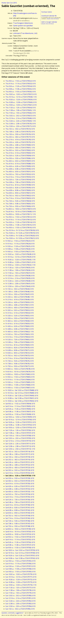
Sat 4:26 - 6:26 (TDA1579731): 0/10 (19, 486)
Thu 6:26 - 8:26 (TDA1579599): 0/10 (20, 188)
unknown (16, 33)
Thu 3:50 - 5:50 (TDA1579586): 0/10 (20, 158)
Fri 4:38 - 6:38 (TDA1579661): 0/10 (19, 329)
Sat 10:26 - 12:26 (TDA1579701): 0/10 (20, 422)
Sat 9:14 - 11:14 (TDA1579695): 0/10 (20, 406)
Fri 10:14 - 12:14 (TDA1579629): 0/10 (20, 257)
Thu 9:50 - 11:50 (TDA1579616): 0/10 (20, 227)
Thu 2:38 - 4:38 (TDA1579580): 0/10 (20, 145)
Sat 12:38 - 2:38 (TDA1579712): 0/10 (20, 446)
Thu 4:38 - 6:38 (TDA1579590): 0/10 (20, 169)
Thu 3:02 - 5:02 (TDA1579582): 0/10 (20, 150)
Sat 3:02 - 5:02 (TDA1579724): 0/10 (19, 470)
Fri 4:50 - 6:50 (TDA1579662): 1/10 (19, 332)
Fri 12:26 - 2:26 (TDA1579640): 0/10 (19, 281)
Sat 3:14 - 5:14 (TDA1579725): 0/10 (19, 473)
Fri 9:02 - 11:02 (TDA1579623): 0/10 (19, 241)
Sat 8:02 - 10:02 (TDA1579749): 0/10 (20, 529)
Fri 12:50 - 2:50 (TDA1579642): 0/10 (19, 286)
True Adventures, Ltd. (29, 33)
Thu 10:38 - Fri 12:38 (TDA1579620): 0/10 (22, 236)
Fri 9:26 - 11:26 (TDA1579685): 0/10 (19, 382)
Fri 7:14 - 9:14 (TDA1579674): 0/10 (19, 358)
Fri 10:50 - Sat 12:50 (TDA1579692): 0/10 (21, 401)
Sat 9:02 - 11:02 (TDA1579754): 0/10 (20, 537)
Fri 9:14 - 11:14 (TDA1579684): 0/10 (19, 379)
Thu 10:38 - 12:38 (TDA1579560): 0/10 (21, 102)
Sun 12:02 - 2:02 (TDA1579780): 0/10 (20, 595)
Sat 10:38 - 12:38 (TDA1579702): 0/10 (20, 425)
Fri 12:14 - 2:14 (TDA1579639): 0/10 (19, 278)
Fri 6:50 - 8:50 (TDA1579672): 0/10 (19, 353)
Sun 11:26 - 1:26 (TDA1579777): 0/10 (20, 588)
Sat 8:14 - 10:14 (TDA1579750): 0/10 (20, 532)
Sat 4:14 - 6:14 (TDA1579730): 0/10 (19, 483)
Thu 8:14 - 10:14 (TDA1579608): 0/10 (20, 211)
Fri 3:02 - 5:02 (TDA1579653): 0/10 (19, 310)
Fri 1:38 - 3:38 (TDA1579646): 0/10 (19, 292)
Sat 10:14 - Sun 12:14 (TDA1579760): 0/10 (22, 553)
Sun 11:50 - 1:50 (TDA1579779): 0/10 (20, 593)
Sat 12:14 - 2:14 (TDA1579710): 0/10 (20, 441)
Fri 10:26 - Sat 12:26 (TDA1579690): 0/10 (21, 395)
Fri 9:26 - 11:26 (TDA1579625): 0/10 (19, 246)
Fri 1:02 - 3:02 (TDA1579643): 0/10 (19, 289)
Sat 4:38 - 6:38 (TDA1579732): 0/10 (19, 489)
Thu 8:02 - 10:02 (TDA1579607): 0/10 (20, 209)
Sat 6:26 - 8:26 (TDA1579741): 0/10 (19, 507)
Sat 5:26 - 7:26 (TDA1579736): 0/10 (19, 500)
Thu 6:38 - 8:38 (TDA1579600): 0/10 (20, 190)
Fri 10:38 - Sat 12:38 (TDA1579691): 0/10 (21, 398)
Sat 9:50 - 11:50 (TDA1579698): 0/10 (20, 414)
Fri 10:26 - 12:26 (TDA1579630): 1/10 (20, 260)
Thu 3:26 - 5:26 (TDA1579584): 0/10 (20, 155)
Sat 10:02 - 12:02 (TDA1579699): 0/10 (20, 417)
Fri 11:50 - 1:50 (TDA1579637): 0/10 (19, 273)
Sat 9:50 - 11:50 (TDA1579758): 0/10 (20, 547)
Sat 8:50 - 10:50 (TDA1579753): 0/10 (20, 534)
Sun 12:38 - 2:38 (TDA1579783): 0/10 (20, 604)
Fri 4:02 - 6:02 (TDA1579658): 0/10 (19, 321)
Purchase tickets (46, 12)
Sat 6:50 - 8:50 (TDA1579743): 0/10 (19, 513)
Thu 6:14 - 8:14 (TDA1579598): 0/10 (20, 185)
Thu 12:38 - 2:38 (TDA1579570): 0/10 (20, 124)
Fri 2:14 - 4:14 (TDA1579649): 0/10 (19, 299)
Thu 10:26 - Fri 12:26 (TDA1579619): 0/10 (22, 233)
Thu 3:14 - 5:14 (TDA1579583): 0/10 (20, 153)
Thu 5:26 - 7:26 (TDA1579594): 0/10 (20, 180)
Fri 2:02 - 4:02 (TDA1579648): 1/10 (19, 297)
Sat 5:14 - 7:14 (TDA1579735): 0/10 (19, 497)
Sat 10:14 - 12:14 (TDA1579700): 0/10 (20, 420)
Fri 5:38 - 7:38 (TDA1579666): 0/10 (19, 342)
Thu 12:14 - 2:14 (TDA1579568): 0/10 (20, 118)
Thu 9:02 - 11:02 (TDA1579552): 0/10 (20, 81)
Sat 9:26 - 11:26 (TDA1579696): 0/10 (20, 409)
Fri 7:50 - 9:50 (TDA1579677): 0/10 (19, 366)
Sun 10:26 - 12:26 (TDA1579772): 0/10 (20, 579)
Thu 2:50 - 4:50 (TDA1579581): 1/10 (20, 148)
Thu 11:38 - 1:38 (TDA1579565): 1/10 (20, 110)
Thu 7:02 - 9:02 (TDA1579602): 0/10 (20, 195)
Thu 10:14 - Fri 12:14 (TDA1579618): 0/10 (22, 230)
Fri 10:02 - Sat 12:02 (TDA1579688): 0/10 (21, 390)
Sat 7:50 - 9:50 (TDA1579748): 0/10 (19, 526)
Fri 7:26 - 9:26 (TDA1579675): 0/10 (19, 361)
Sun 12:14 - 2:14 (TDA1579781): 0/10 (20, 598)
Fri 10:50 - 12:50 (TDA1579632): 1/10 (20, 265)
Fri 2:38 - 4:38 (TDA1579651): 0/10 (19, 305)
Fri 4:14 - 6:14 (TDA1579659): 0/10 (19, 323)
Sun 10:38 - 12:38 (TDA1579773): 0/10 (20, 582)
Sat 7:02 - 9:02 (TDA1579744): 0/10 (19, 516)
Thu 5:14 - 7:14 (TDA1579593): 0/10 (20, 177)
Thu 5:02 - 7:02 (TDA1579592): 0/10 (20, 174)
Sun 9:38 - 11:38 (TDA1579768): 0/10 (20, 569)
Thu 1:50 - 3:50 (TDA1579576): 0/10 (20, 134)
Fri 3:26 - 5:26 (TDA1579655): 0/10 (19, 316)
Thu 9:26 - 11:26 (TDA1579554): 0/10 (20, 86)
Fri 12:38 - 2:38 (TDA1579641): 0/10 (19, 283)
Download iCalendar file (49, 16)
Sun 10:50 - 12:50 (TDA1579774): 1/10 (20, 585)
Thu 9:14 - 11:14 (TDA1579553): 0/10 (20, 83)
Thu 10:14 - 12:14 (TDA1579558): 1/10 (21, 97)
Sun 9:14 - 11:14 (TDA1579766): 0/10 (20, 563)
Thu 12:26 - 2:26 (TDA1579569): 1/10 (20, 121)
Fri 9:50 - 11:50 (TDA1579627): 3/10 (19, 251)
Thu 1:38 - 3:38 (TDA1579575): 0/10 (20, 132)
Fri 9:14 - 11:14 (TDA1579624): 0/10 (19, 244)
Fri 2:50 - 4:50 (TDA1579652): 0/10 (19, 307)
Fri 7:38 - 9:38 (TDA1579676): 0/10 (19, 364)
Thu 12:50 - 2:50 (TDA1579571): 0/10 (20, 126)
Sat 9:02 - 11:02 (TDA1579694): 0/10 (20, 404)
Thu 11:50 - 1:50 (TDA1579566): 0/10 (20, 113)
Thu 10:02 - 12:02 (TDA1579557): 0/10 (21, 94)
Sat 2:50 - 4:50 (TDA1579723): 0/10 (19, 467)
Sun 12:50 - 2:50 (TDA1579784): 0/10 (20, 606)
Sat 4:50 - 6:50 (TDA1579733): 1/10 (19, 491)
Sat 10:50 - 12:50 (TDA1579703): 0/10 (20, 427)
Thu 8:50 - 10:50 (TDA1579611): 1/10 (20, 214)
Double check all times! (52, 18)
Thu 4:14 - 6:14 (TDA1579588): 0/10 (20, 164)
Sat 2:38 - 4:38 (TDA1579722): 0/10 (19, 465)
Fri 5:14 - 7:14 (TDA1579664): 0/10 (19, 337)
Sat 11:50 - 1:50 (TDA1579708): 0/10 (20, 435)
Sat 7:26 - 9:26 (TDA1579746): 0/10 (19, 521)
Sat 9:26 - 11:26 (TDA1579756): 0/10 (20, 542)
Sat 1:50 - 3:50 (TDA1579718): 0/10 (19, 457)
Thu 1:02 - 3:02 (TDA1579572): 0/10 (20, 129)
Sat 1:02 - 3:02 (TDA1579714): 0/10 (19, 451)
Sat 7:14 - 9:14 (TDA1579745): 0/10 (19, 518)
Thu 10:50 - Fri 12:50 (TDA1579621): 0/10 (22, 238)
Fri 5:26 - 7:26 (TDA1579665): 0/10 (19, 339)
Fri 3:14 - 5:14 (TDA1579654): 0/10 (19, 313)
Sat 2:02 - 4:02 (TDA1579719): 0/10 (19, 460)
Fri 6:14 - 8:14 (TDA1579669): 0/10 (19, 345)
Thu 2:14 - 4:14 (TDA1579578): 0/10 (20, 139)
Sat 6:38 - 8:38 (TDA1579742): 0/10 (19, 510)
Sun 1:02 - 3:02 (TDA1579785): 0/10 (20, 609)
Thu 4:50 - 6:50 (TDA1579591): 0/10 (20, 171)
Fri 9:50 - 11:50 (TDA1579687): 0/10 (19, 388)
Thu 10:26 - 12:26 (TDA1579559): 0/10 (21, 99)
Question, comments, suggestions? (12, 613)
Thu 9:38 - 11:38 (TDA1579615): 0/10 (20, 225)
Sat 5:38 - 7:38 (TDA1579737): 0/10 (19, 502)
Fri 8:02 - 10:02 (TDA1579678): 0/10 (19, 369)
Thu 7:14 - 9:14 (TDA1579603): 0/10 (20, 198)
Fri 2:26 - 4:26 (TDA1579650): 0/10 (19, 302)
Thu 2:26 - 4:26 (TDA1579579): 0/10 (20, 142)
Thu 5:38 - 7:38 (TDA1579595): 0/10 (20, 182)
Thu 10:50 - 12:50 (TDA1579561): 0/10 (21, 105)
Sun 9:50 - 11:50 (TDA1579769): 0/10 (20, 572)
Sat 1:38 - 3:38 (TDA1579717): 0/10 (19, 454)
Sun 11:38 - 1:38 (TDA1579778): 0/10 (20, 590)
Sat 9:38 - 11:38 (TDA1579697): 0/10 (20, 411)
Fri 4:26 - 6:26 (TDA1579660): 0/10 (19, 326)
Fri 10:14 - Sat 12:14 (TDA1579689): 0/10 (21, 393)
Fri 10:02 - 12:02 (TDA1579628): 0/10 (20, 254)
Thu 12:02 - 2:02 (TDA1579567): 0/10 (20, 116)
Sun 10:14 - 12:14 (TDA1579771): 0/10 (20, 577)
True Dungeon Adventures (23, 23)
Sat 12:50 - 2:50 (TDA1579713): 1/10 (20, 449)
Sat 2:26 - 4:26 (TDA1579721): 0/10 (19, 462)
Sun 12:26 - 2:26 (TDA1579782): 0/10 (20, 601)
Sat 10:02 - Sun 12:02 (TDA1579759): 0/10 (22, 550)
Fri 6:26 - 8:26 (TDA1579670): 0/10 (19, 348)
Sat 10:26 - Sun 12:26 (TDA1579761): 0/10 (22, 555)
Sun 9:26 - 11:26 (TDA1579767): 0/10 (20, 566)
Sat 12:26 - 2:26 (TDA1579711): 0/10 (20, 444)
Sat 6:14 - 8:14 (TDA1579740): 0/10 (19, 505)
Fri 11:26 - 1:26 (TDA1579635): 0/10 (19, 267)
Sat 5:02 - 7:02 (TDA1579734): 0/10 (19, 494)
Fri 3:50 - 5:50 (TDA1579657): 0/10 (19, 318)
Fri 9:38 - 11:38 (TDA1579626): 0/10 (19, 249)
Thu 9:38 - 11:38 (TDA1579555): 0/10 (20, 89)
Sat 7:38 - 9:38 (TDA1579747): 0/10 (19, 523)
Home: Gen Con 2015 (9, 3)
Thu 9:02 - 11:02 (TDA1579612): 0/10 (20, 217)
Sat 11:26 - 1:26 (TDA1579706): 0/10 (20, 430)
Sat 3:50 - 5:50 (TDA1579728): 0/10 (19, 478)
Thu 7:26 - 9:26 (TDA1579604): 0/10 (20, 201)
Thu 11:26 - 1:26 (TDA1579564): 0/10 (20, 108)
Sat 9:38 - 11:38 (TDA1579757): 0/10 (20, 545)
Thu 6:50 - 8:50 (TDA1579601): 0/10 (20, 193)
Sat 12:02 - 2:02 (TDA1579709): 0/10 (20, 438)
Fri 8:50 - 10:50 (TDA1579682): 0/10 (19, 374)
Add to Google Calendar (49, 22)
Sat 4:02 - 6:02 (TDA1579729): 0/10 (19, 481)
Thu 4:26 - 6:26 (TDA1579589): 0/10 (20, 166)
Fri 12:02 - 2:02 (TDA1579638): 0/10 (19, 276)
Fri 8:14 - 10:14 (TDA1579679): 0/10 (19, 372)
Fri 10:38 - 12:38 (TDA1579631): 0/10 (20, 262)
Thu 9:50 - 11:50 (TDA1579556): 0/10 (20, 92)
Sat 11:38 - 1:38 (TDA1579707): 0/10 (20, 433)
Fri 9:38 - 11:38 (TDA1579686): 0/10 (19, 385)
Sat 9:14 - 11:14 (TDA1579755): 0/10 (20, 539)
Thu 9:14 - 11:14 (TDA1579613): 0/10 (20, 220)
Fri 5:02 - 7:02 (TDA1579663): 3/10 (19, 334)
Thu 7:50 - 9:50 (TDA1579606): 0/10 (20, 206)
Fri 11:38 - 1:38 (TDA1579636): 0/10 (19, 270)
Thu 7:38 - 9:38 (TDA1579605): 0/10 (20, 204)
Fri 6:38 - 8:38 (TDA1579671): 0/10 (19, 350)
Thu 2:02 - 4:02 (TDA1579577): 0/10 (20, 137)
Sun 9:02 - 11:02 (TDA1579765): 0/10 (20, 561)
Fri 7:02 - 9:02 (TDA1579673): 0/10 (19, 355)
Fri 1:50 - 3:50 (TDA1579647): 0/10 (19, 294)
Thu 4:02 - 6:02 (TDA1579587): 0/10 (20, 161)
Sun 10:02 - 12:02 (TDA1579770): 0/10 (20, 574)
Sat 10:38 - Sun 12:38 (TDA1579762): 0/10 (22, 558)
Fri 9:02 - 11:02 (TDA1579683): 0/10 (19, 377)
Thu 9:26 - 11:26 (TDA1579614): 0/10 (20, 222)
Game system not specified (23, 26)
